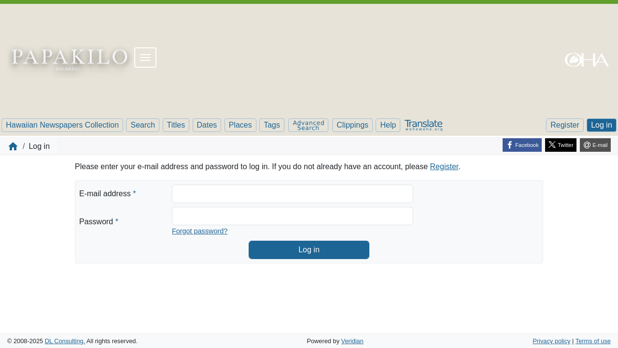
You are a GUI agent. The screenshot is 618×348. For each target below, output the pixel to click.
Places (240, 125)
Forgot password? (199, 231)
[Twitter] (560, 145)
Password (98, 221)
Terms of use (593, 341)
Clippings (352, 125)
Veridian (352, 341)
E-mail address (107, 193)
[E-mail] (595, 145)
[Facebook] (522, 145)
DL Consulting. (65, 341)
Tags (272, 125)
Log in (601, 125)
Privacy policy (551, 341)
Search (142, 125)
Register (564, 125)
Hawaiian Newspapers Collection (62, 125)
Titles (176, 125)
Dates (207, 125)
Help (388, 125)
